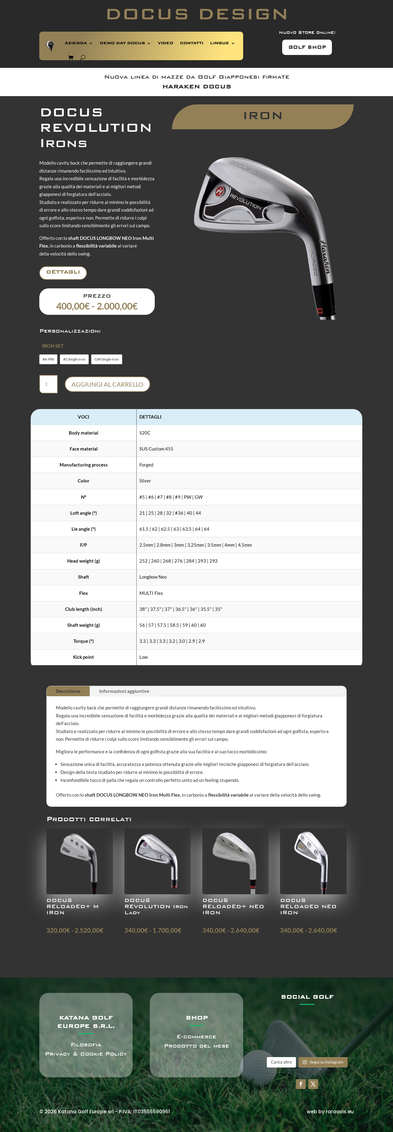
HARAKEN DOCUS (196, 86)
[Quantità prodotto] (48, 384)
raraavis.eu (340, 1111)
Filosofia (86, 1044)
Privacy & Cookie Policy (86, 1054)
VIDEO (165, 43)
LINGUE (219, 43)
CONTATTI (191, 43)
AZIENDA (76, 43)
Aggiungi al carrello (107, 384)
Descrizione (68, 691)
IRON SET (53, 346)
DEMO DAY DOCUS (122, 43)
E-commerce (196, 1036)
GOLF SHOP (307, 47)
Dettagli (63, 272)
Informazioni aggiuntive (124, 691)
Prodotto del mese (196, 1046)
